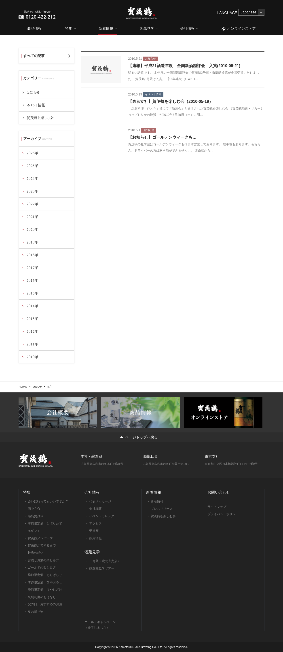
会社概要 (95, 508)
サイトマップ (216, 506)
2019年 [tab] (32, 242)
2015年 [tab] (32, 293)
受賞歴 (94, 531)
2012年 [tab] (32, 331)
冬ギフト (34, 531)
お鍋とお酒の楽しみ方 (43, 560)
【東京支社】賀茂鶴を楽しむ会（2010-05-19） (170, 101)
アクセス (95, 523)
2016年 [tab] (32, 280)
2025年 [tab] (32, 166)
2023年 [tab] (32, 191)
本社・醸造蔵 (91, 456)
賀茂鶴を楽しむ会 (40, 118)
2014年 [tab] (32, 306)
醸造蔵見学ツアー (101, 568)
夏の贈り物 (35, 611)
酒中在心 (34, 508)
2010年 (37, 386)
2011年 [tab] (32, 344)
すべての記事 (34, 56)
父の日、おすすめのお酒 (45, 604)
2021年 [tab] (32, 217)
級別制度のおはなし (42, 597)
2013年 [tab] (32, 318)
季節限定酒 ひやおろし (45, 582)
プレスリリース (162, 508)
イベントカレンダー (103, 516)
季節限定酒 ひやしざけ (45, 589)
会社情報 (187, 28)
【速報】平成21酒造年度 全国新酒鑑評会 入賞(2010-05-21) (184, 66)
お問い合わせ (218, 492)
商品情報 (34, 28)
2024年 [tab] (32, 178)
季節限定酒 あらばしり (45, 575)
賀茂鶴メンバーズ (40, 538)
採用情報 (95, 538)
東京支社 (212, 456)
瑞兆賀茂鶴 (35, 516)
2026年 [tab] (32, 153)
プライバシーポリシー (223, 514)
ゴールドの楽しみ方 (42, 567)
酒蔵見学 (147, 28)
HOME (23, 386)
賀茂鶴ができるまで (42, 545)
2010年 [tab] (32, 357)
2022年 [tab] (32, 204)
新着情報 (106, 28)
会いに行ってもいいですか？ (48, 501)
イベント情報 (36, 105)
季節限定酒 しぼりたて (45, 523)
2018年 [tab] (32, 255)
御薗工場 (150, 456)
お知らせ (33, 92)
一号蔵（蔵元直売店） (104, 561)
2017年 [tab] (32, 268)
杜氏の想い (35, 553)
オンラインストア (238, 29)
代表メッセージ (100, 501)
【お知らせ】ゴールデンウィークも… (162, 137)
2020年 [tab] (32, 229)
